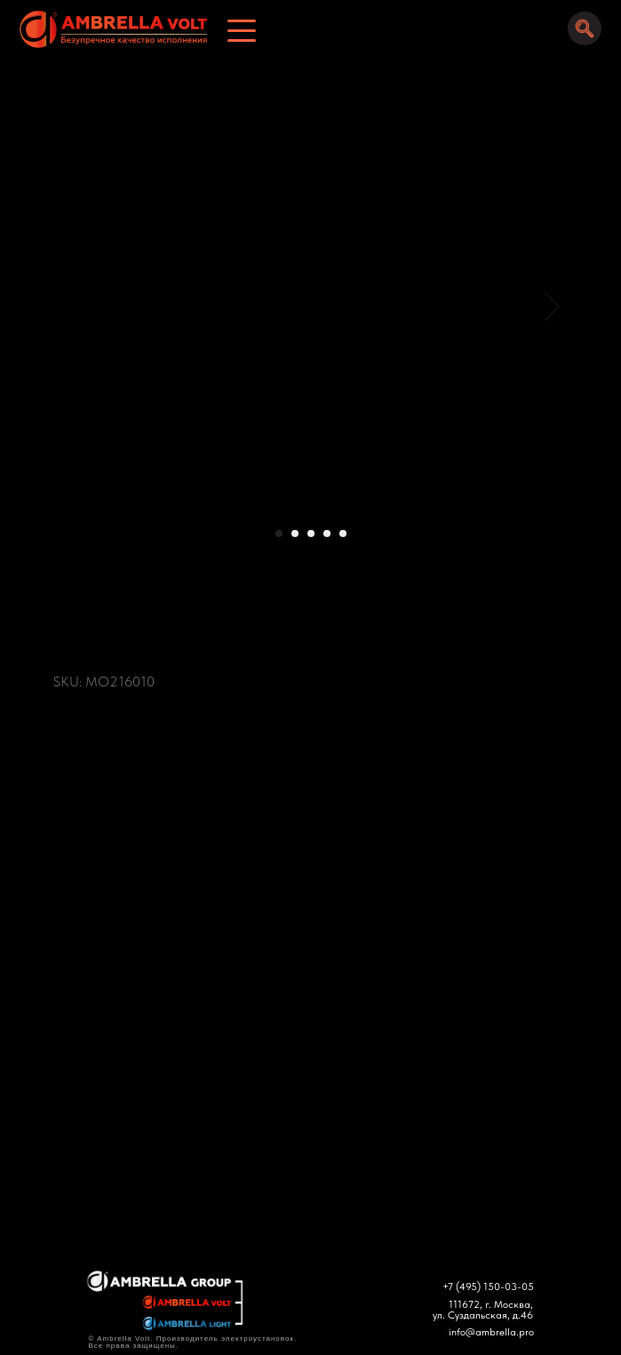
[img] (107, 29)
